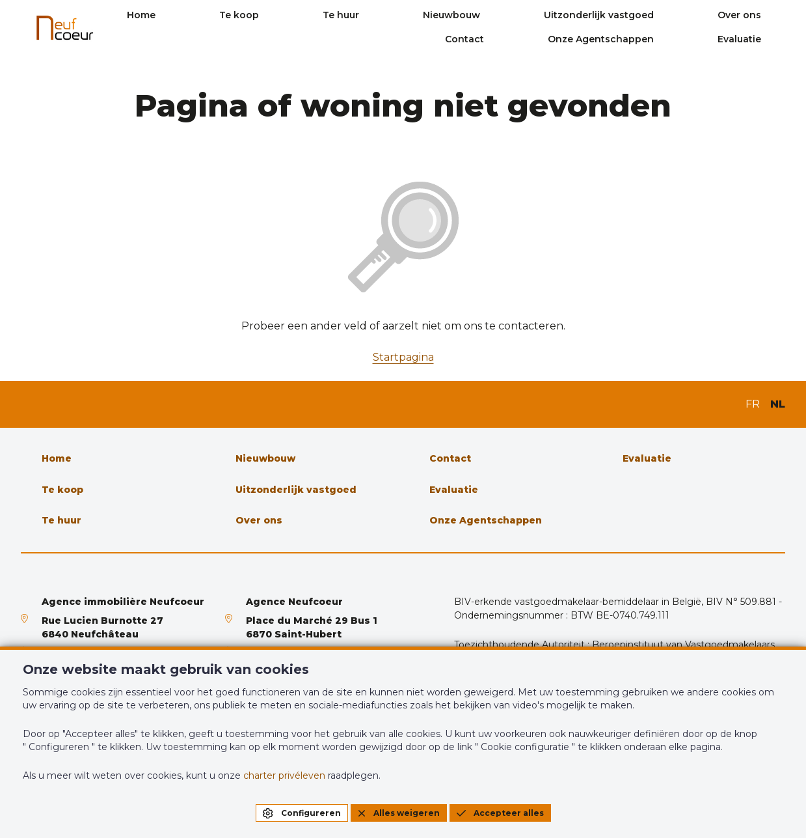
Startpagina (403, 357)
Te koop (323, 15)
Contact (765, 15)
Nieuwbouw (470, 15)
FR (753, 404)
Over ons (693, 15)
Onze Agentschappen (657, 39)
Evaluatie (763, 39)
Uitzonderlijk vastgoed (585, 15)
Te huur (392, 15)
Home (257, 15)
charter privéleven (284, 775)
